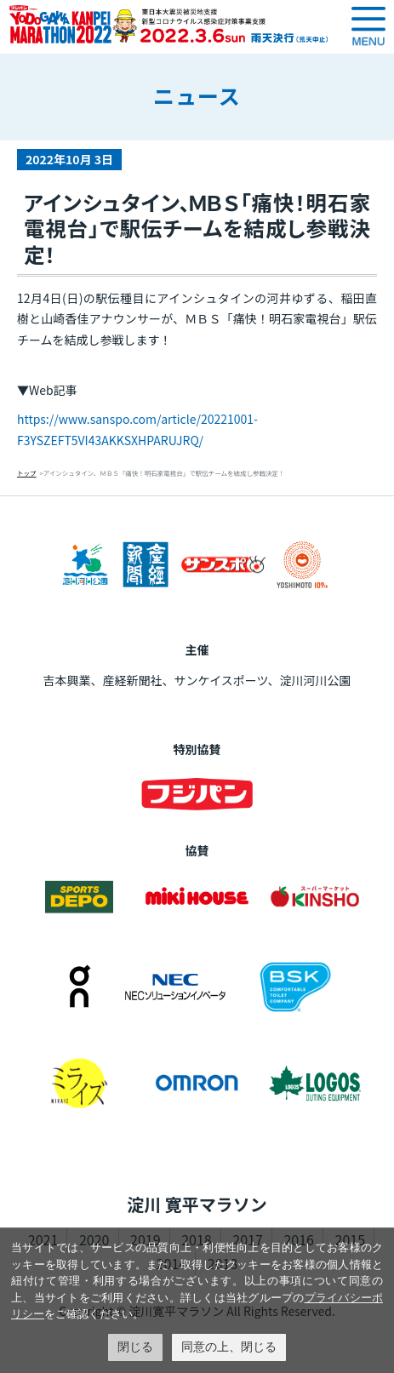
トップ (27, 473)
